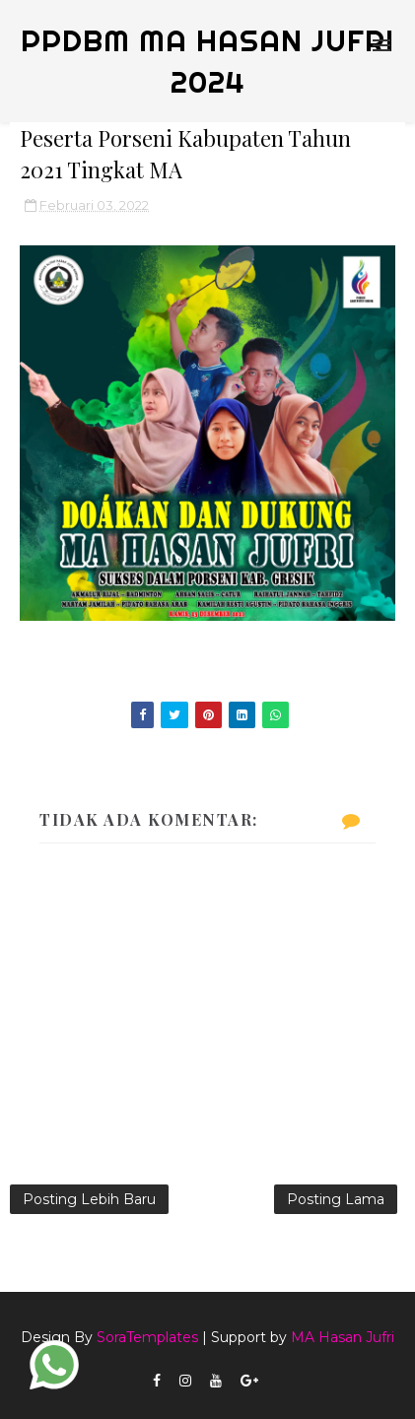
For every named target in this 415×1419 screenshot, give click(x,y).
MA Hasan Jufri (342, 1337)
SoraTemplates (147, 1337)
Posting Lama (335, 1199)
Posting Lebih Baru (89, 1199)
